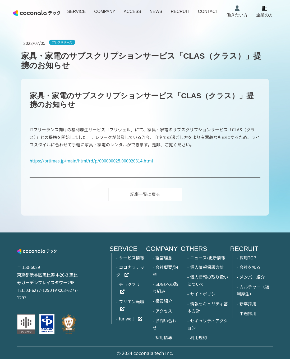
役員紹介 (163, 301)
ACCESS (132, 11)
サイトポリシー (205, 294)
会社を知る (250, 267)
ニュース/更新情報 (207, 257)
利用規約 (198, 337)
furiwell (126, 318)
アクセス (163, 310)
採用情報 (163, 337)
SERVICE (76, 11)
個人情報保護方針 (207, 267)
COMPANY (104, 11)
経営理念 (163, 257)
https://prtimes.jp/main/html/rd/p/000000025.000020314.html (91, 160)
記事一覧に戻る (145, 194)
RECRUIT (180, 11)
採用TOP (248, 257)
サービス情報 (131, 257)
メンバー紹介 (252, 277)
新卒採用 (248, 303)
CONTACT (208, 11)
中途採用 (248, 313)
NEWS (156, 11)
